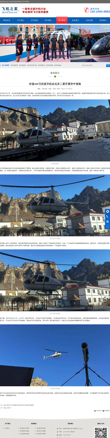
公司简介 (7, 428)
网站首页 (6, 20)
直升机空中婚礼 (41, 428)
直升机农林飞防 (32, 65)
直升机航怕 (41, 65)
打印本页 (99, 410)
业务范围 (89, 20)
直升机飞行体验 (41, 431)
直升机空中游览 (24, 431)
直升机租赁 (14, 65)
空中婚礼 (48, 20)
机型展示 (75, 20)
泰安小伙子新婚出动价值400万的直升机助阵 (20, 405)
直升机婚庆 (22, 65)
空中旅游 (34, 20)
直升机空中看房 (41, 433)
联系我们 (103, 20)
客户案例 (61, 20)
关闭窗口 (107, 410)
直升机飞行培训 (24, 428)
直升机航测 (49, 65)
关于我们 (20, 20)
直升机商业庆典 (24, 433)
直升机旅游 (57, 65)
